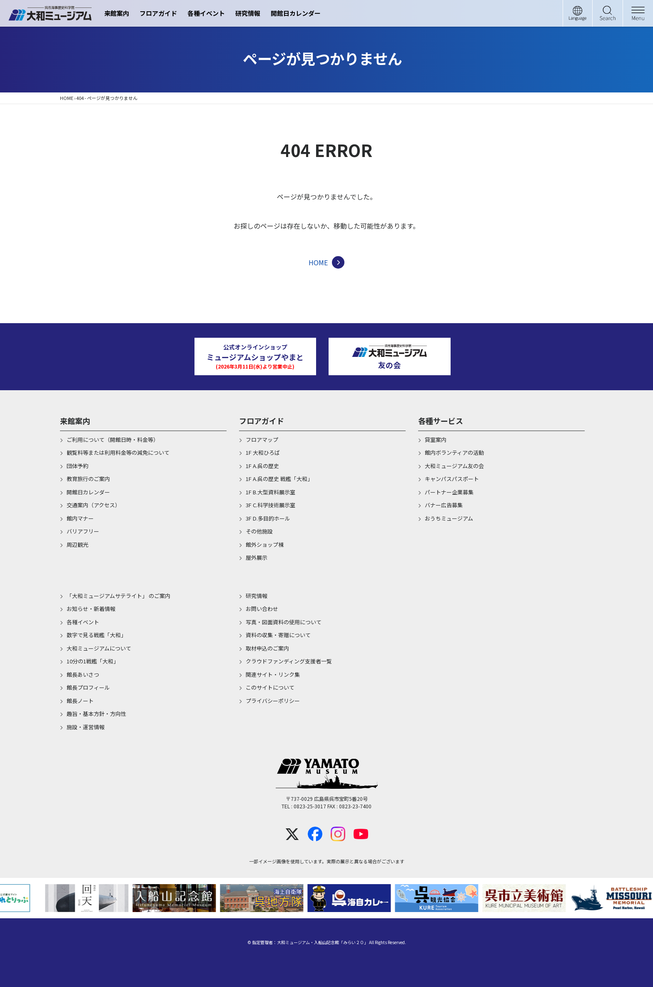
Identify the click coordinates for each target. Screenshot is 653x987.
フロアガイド (158, 13)
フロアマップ (262, 440)
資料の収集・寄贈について (278, 635)
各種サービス (440, 420)
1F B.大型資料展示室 (270, 492)
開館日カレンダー (296, 13)
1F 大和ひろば (263, 452)
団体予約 (77, 466)
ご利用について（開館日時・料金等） (113, 440)
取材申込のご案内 (267, 648)
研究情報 (247, 13)
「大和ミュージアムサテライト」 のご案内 (118, 596)
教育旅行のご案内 (88, 479)
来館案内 (116, 13)
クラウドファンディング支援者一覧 (289, 661)
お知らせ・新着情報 (91, 609)
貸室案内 (435, 440)
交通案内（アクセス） (93, 505)
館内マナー (80, 518)
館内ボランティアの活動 (454, 452)
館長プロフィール (88, 687)
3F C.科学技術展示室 (270, 505)
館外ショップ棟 (265, 544)
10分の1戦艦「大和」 (93, 661)
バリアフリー (83, 531)
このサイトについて (270, 687)
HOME (66, 98)
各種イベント (206, 13)
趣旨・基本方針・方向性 (96, 714)
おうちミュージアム (449, 518)
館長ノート (80, 701)
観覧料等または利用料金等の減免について (118, 452)
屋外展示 (256, 557)
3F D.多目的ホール (268, 518)
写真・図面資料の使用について (284, 622)
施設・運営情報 (86, 727)
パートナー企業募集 (449, 492)
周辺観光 (77, 544)
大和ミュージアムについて (99, 648)
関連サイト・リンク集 (273, 674)
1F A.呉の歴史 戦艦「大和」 (279, 479)
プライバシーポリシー (273, 701)
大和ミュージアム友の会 (454, 466)
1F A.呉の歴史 (262, 466)
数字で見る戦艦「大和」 (96, 635)
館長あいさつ (83, 674)
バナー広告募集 (444, 505)
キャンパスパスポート (452, 479)
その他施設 (259, 531)
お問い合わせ (262, 609)
